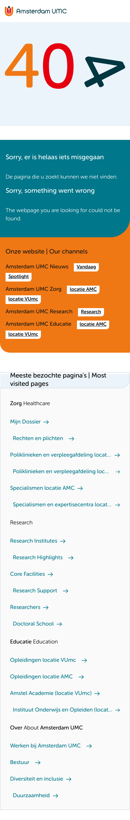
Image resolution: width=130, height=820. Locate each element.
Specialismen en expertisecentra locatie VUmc (62, 505)
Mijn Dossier (25, 422)
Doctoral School (33, 624)
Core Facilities (27, 574)
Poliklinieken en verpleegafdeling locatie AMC (61, 455)
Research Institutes (33, 541)
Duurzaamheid (31, 796)
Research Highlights (37, 558)
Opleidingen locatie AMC (41, 677)
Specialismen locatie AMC (42, 488)
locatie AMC (83, 289)
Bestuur (19, 762)
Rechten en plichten (38, 438)
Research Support (35, 591)
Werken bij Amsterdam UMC (45, 746)
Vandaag (86, 267)
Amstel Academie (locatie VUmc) (51, 693)
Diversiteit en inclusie (36, 779)
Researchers (25, 607)
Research (91, 312)
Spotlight (18, 277)
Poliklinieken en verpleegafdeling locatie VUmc (61, 472)
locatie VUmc (23, 299)
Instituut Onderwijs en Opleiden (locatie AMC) (62, 710)
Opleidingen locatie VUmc (43, 660)
